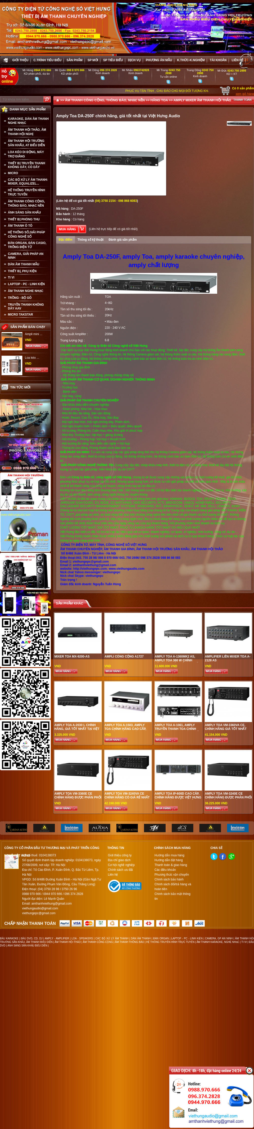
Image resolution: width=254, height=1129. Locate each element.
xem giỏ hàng (245, 94)
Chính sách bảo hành (168, 879)
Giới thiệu (20, 60)
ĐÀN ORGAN (161, 938)
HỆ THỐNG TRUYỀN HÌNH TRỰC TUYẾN (26, 192)
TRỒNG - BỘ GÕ (19, 298)
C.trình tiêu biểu (47, 60)
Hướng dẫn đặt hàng (168, 860)
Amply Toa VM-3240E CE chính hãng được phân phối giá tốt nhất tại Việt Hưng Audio (228, 799)
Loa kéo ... (32, 357)
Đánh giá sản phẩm (123, 239)
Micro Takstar (20, 314)
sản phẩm (75, 60)
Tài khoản (218, 60)
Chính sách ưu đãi (120, 870)
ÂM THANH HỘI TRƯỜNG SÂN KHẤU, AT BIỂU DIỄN (26, 143)
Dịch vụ (134, 60)
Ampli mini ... (33, 334)
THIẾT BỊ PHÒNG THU (24, 219)
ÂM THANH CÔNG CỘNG (98, 942)
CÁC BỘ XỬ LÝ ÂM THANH (112, 938)
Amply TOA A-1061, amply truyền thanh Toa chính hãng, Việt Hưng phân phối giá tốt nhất (177, 730)
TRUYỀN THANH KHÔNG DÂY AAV (26, 306)
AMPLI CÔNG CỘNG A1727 (124, 656)
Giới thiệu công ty (120, 855)
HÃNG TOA (159, 100)
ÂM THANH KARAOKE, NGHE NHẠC (218, 942)
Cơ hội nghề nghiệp (121, 865)
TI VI (11, 277)
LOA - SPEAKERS (82, 938)
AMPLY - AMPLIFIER (57, 938)
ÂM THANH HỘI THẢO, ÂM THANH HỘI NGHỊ (27, 132)
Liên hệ (237, 60)
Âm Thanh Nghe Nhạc (25, 291)
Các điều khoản (165, 870)
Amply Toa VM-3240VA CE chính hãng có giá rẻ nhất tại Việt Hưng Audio (127, 797)
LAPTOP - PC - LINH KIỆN (26, 284)
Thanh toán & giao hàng (170, 865)
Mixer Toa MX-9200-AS (72, 656)
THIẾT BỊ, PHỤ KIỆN (22, 271)
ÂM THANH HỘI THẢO (68, 942)
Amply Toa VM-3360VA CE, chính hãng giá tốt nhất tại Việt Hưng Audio (225, 728)
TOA (108, 297)
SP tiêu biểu (113, 60)
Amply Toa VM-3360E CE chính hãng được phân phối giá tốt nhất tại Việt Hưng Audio (77, 799)
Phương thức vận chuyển (171, 874)
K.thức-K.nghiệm (191, 60)
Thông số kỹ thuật (90, 239)
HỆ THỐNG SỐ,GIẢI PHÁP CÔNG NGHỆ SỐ (26, 234)
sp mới (93, 60)
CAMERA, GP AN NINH (218, 938)
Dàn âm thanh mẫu (23, 264)
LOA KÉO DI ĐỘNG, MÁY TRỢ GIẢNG (26, 154)
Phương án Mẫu (159, 60)
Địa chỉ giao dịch (119, 860)
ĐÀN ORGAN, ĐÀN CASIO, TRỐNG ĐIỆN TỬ (27, 245)
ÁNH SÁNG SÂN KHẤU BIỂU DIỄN (27, 945)
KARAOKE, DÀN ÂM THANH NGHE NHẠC (28, 121)
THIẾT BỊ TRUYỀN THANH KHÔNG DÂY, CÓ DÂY (26, 165)
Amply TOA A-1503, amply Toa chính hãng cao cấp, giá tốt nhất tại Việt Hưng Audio (126, 730)
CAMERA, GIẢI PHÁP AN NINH (25, 255)
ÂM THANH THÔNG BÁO (129, 942)
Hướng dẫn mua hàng (169, 855)
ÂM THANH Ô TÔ (20, 225)
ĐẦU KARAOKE (9, 938)
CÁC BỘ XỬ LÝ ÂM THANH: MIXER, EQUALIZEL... (28, 181)
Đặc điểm (65, 239)
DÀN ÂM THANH (141, 938)
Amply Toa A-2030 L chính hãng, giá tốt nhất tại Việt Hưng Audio (76, 728)
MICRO (13, 173)
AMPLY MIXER (184, 100)
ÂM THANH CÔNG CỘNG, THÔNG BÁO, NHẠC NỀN (26, 203)
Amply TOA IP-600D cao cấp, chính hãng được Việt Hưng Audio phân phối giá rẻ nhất (178, 799)
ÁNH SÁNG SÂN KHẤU (24, 212)
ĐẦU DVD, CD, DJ (31, 938)
